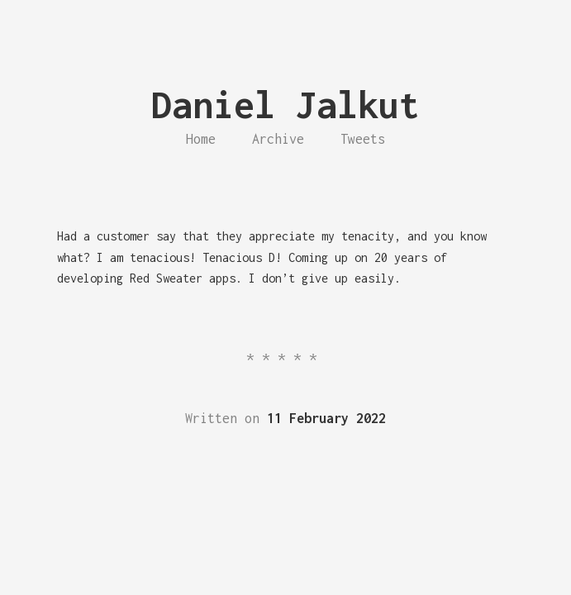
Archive (278, 138)
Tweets (362, 138)
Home (201, 138)
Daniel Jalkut (285, 104)
